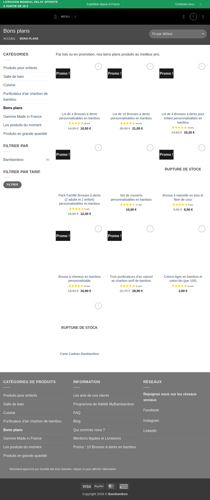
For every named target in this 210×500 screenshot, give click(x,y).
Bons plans (12, 108)
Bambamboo (13, 159)
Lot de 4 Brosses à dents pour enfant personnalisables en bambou (183, 118)
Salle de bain (13, 76)
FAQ (76, 413)
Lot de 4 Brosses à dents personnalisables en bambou (79, 116)
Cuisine (9, 85)
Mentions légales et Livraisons (97, 438)
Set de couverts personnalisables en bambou (131, 197)
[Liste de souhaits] (184, 17)
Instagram (151, 420)
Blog (76, 421)
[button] (62, 16)
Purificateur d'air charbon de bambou (25, 96)
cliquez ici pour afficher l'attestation (94, 469)
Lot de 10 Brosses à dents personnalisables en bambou (131, 116)
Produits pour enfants (20, 68)
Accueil (9, 38)
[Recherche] (76, 16)
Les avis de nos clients (91, 395)
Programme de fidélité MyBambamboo (103, 404)
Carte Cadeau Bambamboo (79, 354)
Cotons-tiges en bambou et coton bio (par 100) (183, 279)
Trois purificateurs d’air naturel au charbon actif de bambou (131, 279)
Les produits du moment (22, 125)
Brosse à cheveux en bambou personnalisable (79, 279)
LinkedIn (150, 431)
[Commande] (178, 34)
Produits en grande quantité (25, 133)
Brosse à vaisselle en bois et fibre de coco (183, 197)
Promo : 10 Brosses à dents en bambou (104, 447)
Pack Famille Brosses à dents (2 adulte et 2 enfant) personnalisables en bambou (79, 199)
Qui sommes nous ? (89, 430)
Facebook (151, 410)
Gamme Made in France (22, 116)
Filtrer (12, 184)
